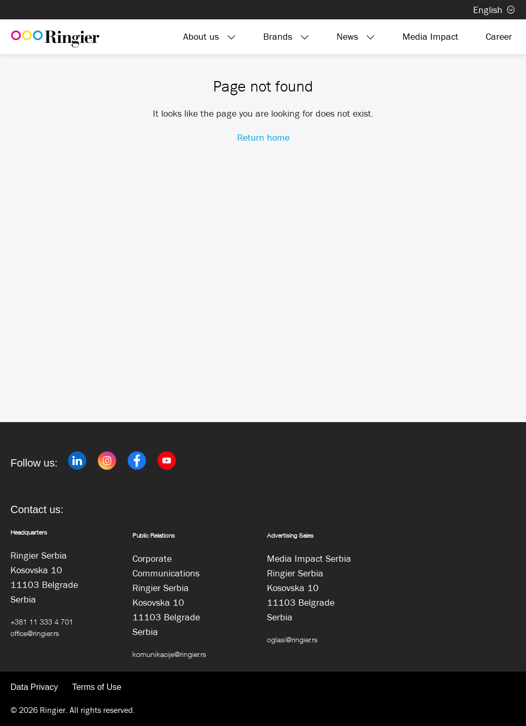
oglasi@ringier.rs (292, 639)
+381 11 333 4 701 (41, 621)
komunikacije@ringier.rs (169, 654)
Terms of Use (96, 687)
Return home (263, 137)
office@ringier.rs (34, 633)
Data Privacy (34, 687)
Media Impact (430, 36)
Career (499, 36)
